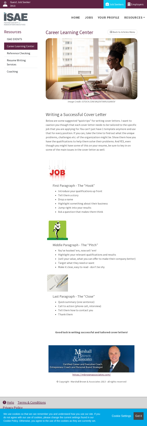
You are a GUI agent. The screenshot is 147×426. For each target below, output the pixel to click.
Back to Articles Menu (122, 32)
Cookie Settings (121, 415)
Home (75, 17)
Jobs (89, 17)
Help (8, 402)
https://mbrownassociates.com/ (91, 374)
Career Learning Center (20, 46)
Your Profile (109, 17)
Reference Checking (18, 53)
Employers (136, 4)
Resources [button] (133, 17)
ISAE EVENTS (14, 39)
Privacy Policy (13, 407)
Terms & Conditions (32, 402)
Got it (138, 415)
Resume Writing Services (16, 62)
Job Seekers (115, 4)
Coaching (12, 71)
